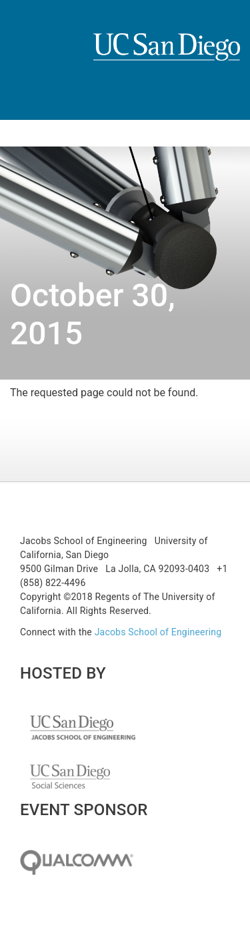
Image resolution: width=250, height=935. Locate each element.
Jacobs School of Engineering (158, 632)
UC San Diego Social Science (70, 782)
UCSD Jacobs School (166, 61)
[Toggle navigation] (18, 133)
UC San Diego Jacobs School (82, 733)
